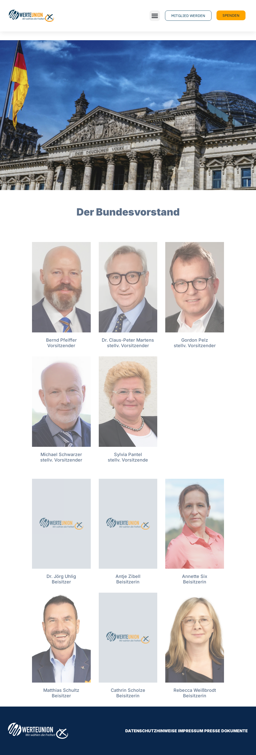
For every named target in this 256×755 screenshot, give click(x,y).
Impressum (190, 730)
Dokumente (234, 730)
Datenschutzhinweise (151, 730)
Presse (212, 730)
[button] (155, 15)
